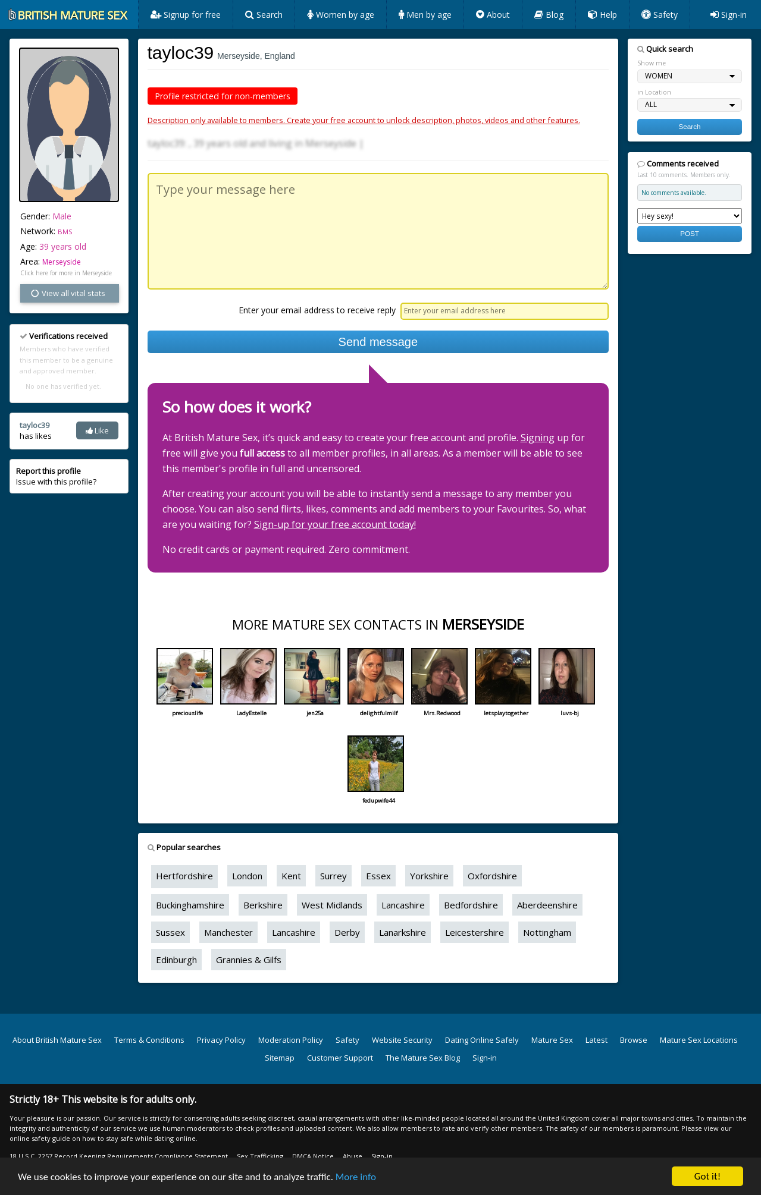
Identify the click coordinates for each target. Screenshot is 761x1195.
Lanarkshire (402, 932)
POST (689, 233)
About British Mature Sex (57, 1039)
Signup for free (186, 14)
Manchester (228, 932)
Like (97, 430)
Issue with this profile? (56, 476)
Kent (291, 876)
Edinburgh (176, 960)
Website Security (402, 1039)
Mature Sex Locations (699, 1039)
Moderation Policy (290, 1039)
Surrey (333, 876)
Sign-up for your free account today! (335, 524)
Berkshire (263, 905)
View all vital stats (67, 293)
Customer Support (340, 1057)
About (493, 14)
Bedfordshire (471, 905)
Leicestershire (474, 932)
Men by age (425, 14)
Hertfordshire (184, 876)
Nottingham (547, 932)
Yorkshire (429, 876)
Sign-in (728, 14)
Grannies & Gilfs (248, 960)
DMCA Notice (313, 1156)
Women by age (340, 14)
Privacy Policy (221, 1039)
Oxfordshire (492, 876)
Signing (538, 437)
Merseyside (61, 262)
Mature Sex (552, 1039)
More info (356, 1177)
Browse (633, 1039)
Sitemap (280, 1057)
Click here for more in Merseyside (66, 273)
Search (264, 14)
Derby (347, 932)
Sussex (170, 932)
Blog (548, 14)
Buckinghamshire (190, 905)
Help (602, 14)
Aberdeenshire (547, 905)
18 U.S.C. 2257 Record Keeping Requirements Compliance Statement (119, 1156)
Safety (659, 14)
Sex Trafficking (260, 1156)
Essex (378, 876)
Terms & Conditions (149, 1039)
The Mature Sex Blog (423, 1057)
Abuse (352, 1156)
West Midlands (332, 905)
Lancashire (403, 905)
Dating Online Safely (482, 1039)
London (247, 876)
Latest (596, 1039)
